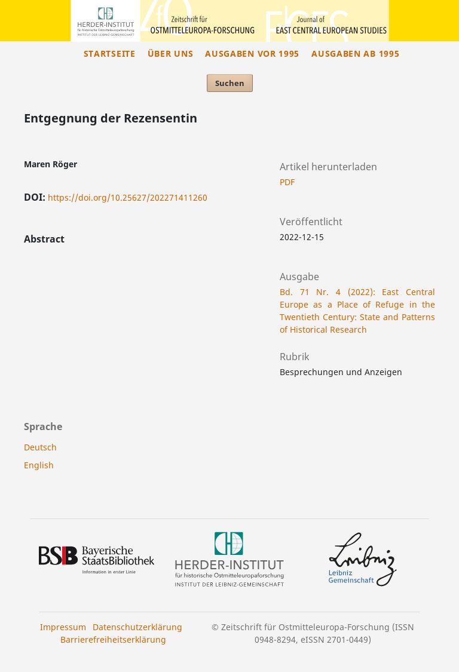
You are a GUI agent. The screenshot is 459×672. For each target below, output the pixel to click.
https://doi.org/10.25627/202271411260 (127, 197)
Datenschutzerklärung (137, 627)
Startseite (110, 53)
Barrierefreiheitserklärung (113, 639)
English (39, 465)
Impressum (63, 627)
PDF (287, 182)
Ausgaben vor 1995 (252, 53)
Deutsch (40, 447)
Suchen (229, 83)
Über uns (171, 53)
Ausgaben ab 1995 (355, 53)
